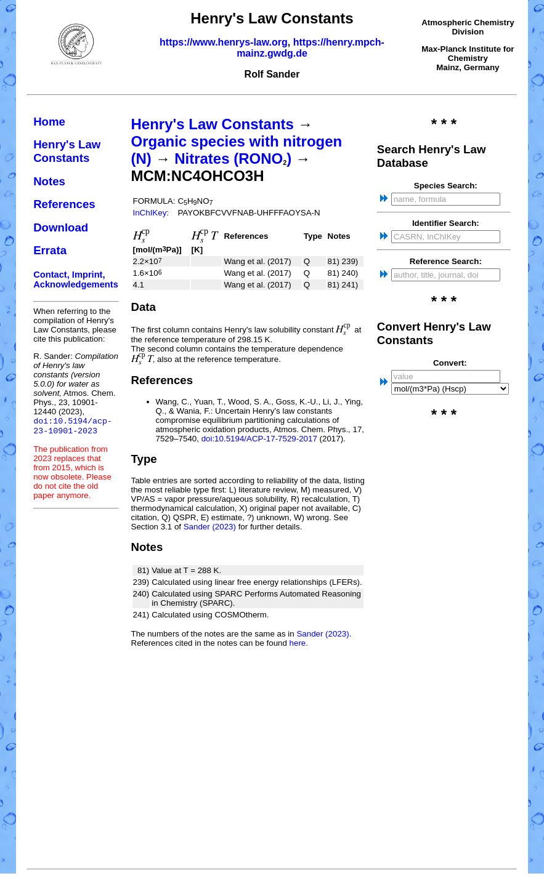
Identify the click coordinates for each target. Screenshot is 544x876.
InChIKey (150, 212)
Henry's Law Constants (66, 151)
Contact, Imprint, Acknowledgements (75, 279)
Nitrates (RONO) (232, 158)
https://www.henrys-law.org (224, 42)
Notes (49, 181)
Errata (50, 250)
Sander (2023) (210, 526)
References (64, 204)
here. (299, 643)
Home (49, 121)
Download (60, 227)
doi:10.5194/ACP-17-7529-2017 (259, 438)
